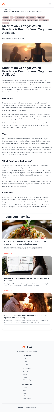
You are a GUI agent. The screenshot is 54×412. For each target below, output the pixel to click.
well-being (6, 22)
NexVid (25, 387)
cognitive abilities (19, 17)
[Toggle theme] (46, 3)
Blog (10, 9)
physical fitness (43, 20)
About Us (25, 372)
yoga (11, 17)
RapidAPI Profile (27, 398)
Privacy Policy (27, 380)
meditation (6, 17)
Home (5, 9)
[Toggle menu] (50, 3)
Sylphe (25, 374)
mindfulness (41, 17)
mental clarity (17, 20)
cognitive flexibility (32, 20)
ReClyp (24, 396)
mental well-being (31, 17)
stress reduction (7, 20)
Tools (26, 364)
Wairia (24, 390)
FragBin (25, 393)
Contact (25, 377)
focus (24, 20)
